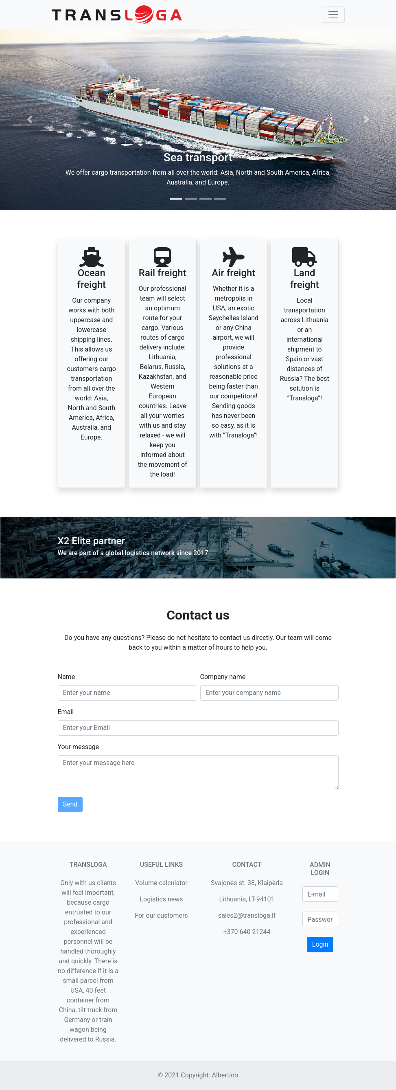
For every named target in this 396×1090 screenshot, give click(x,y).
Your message (78, 747)
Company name (223, 677)
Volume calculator (161, 883)
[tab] (176, 199)
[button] (29, 119)
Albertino (225, 1075)
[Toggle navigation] (333, 15)
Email (66, 712)
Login (320, 944)
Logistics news (161, 899)
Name (66, 677)
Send (70, 804)
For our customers (161, 915)
